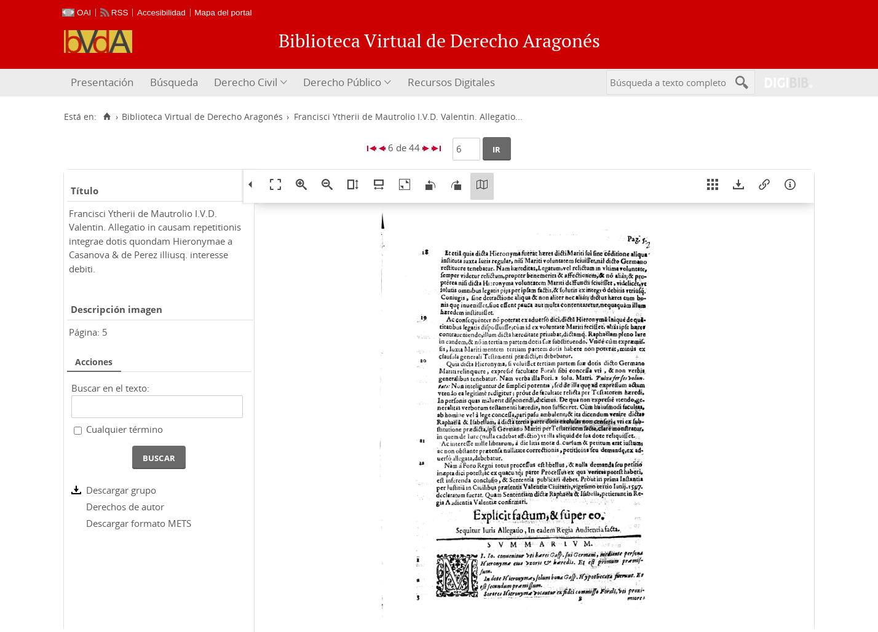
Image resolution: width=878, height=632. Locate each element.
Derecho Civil (245, 82)
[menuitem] (103, 83)
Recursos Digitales (451, 82)
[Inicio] (106, 117)
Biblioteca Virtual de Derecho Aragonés (202, 116)
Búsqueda (174, 82)
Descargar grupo (121, 490)
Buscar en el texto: (110, 388)
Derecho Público (342, 82)
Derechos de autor (125, 506)
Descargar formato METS (138, 523)
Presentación (102, 82)
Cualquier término (124, 429)
